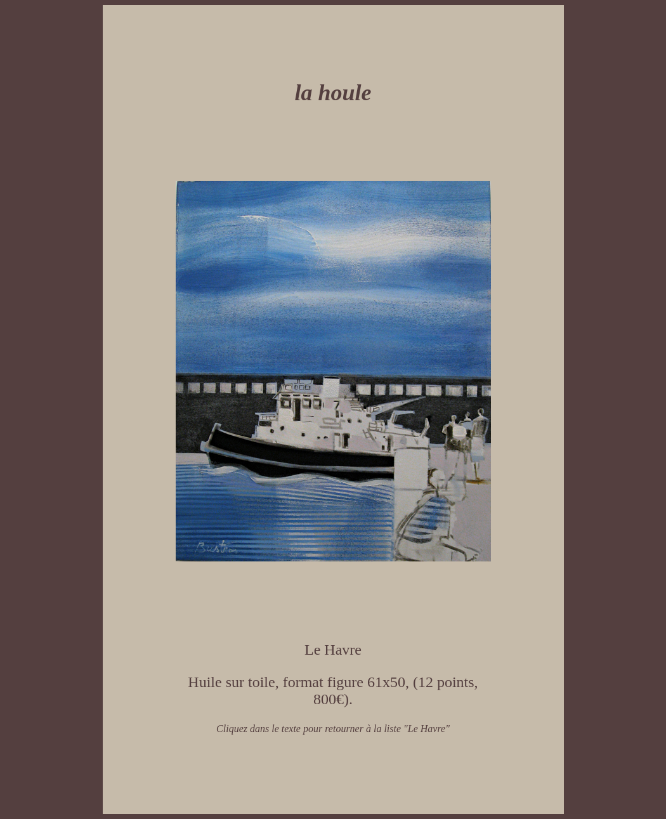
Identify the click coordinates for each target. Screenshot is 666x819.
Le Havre (333, 649)
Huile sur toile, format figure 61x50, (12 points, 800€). (333, 690)
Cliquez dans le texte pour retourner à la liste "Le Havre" (333, 728)
